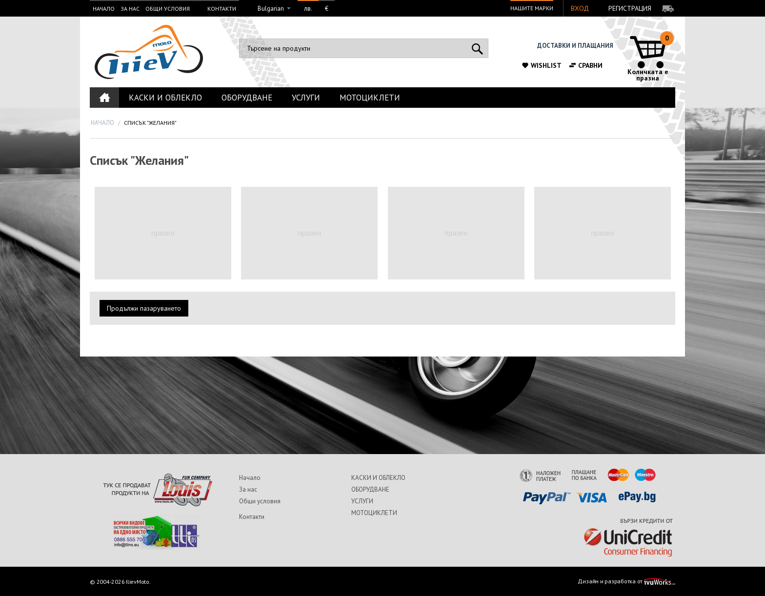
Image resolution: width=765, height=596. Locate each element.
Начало (104, 8)
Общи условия (167, 8)
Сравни (585, 65)
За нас (130, 8)
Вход (580, 8)
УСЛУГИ (306, 97)
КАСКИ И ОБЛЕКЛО (165, 97)
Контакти (221, 8)
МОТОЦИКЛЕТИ (370, 97)
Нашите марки (531, 8)
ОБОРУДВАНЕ (246, 97)
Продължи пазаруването (144, 308)
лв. (308, 8)
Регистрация (629, 8)
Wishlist (541, 65)
